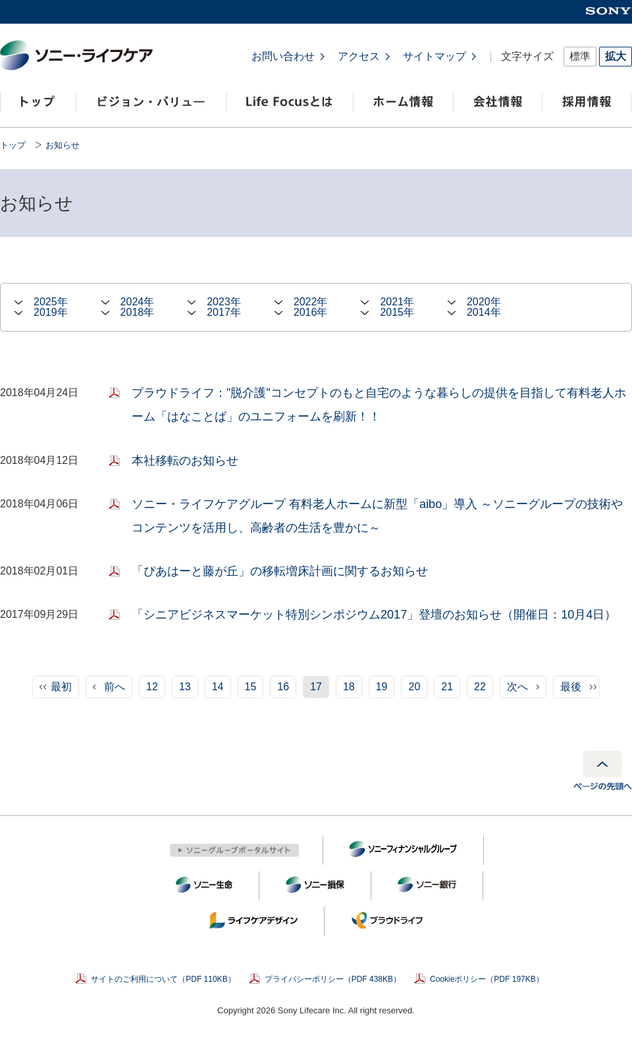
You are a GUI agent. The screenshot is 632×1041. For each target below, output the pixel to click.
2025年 (51, 302)
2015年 (397, 312)
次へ (517, 686)
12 (152, 686)
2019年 (51, 312)
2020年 (484, 302)
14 (218, 686)
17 (316, 686)
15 (251, 686)
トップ (13, 145)
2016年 (311, 312)
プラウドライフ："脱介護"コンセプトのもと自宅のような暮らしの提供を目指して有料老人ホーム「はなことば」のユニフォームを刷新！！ (379, 404)
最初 (61, 686)
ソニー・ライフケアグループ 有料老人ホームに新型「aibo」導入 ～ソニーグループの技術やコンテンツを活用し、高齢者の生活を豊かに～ (377, 515)
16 (283, 686)
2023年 (224, 302)
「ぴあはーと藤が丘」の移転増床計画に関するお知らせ (280, 571)
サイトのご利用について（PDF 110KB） (163, 979)
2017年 (224, 312)
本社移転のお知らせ (185, 460)
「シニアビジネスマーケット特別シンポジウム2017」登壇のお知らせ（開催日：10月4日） (374, 614)
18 (349, 686)
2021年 (397, 302)
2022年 (311, 302)
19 (382, 686)
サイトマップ (434, 56)
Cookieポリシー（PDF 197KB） (487, 979)
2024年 (137, 302)
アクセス (359, 56)
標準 (580, 56)
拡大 (615, 56)
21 (447, 686)
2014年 (484, 312)
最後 (570, 686)
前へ (114, 686)
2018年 (137, 312)
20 (414, 686)
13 (185, 686)
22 (480, 686)
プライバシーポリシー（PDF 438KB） (333, 979)
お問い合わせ (283, 56)
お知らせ (62, 145)
